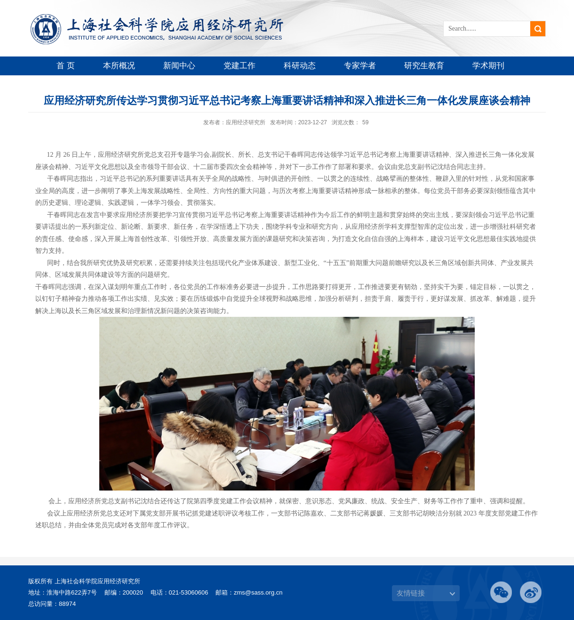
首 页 (65, 65)
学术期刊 (488, 65)
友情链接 (411, 593)
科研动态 (300, 65)
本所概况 (119, 65)
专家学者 (360, 65)
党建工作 (239, 65)
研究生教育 (424, 65)
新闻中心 (179, 65)
